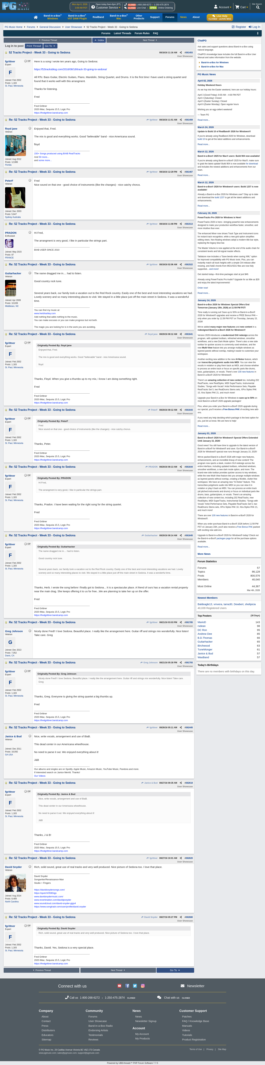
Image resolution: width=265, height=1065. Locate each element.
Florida (8, 165)
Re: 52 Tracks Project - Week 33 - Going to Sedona (42, 119)
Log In (254, 26)
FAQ (155, 33)
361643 (189, 410)
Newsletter (195, 986)
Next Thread (150, 40)
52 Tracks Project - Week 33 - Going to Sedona (39, 52)
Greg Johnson (149, 662)
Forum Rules (142, 33)
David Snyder (149, 917)
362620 (189, 858)
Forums (31, 27)
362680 (189, 917)
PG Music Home (13, 27)
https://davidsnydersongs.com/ (49, 889)
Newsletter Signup (146, 1021)
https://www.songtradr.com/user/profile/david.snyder (60, 906)
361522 (189, 264)
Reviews (93, 1039)
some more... (45, 160)
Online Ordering (165, 8)
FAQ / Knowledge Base (195, 1021)
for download (252, 163)
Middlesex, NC (12, 306)
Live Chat (141, 8)
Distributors (48, 1030)
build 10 (201, 139)
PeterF (153, 410)
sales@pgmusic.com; (67, 1053)
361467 (189, 172)
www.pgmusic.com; (48, 1053)
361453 (189, 52)
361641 (189, 334)
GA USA (9, 754)
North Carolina (11, 901)
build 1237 (219, 197)
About (45, 1016)
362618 (189, 783)
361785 (189, 622)
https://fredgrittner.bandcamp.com (51, 112)
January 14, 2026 (207, 300)
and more (213, 269)
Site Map (222, 1049)
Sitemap (46, 1039)
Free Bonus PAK (231, 409)
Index (99, 40)
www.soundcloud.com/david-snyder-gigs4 (55, 903)
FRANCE (9, 257)
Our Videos (39, 776)
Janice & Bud (149, 783)
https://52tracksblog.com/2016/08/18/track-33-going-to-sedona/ (70, 69)
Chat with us (171, 997)
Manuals (187, 1025)
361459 (189, 120)
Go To (50, 46)
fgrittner (152, 120)
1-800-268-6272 (143, 4)
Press (45, 1025)
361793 (189, 662)
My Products (142, 1038)
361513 (189, 224)
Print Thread (34, 46)
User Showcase (73, 27)
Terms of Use (196, 1049)
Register (238, 26)
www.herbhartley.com (45, 313)
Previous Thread (47, 40)
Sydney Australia (13, 217)
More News (204, 554)
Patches (187, 1016)
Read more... (204, 120)
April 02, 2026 (205, 80)
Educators (47, 1034)
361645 (189, 535)
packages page (224, 538)
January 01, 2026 (207, 433)
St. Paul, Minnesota (14, 86)
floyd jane (151, 334)
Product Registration (194, 1039)
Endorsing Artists (98, 1030)
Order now (202, 288)
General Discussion (50, 27)
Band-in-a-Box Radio (100, 1025)
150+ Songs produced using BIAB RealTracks (57, 153)
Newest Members (207, 597)
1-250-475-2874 (161, 4)
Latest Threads (122, 33)
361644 (189, 467)
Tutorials (187, 1034)
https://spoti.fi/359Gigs (45, 893)
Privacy (209, 1049)
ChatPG (202, 40)
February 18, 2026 (207, 213)
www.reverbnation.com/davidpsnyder (52, 900)
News (138, 1016)
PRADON (151, 467)
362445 (189, 727)
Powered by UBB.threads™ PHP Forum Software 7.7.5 (132, 1063)
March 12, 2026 (206, 151)
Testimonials (95, 1034)
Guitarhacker (150, 535)
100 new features (246, 372)
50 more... (44, 157)
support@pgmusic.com (88, 1053)
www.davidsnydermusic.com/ (48, 896)
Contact (46, 1021)
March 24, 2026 (206, 127)
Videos (186, 1030)
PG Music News (207, 74)
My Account (142, 1033)
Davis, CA (9, 655)
